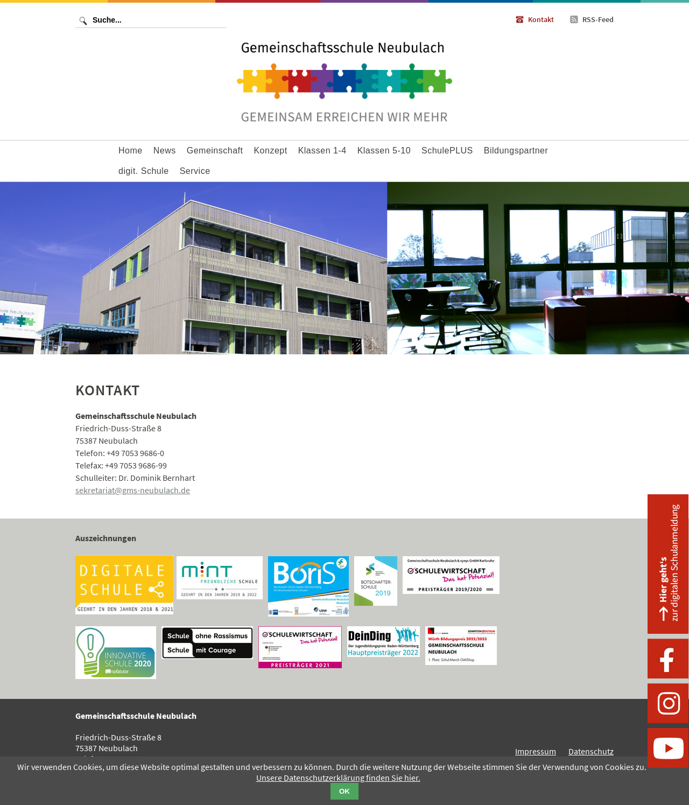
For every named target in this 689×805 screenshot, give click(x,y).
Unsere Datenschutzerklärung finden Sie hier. (338, 777)
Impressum (535, 751)
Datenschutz (591, 751)
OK (344, 791)
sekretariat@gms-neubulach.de (132, 490)
